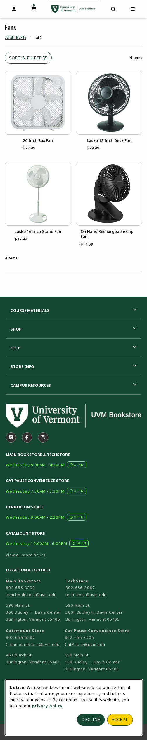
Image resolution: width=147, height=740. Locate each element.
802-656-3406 (79, 637)
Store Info (22, 366)
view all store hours (26, 554)
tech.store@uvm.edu (86, 594)
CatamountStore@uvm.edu (33, 644)
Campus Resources (31, 385)
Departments (15, 37)
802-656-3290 (20, 587)
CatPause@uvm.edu (85, 644)
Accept (120, 719)
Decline (91, 719)
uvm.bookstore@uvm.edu (31, 594)
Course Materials (30, 310)
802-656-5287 (20, 637)
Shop (16, 329)
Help (15, 347)
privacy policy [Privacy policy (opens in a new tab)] (47, 705)
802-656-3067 (80, 587)
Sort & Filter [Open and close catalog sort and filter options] (28, 58)
